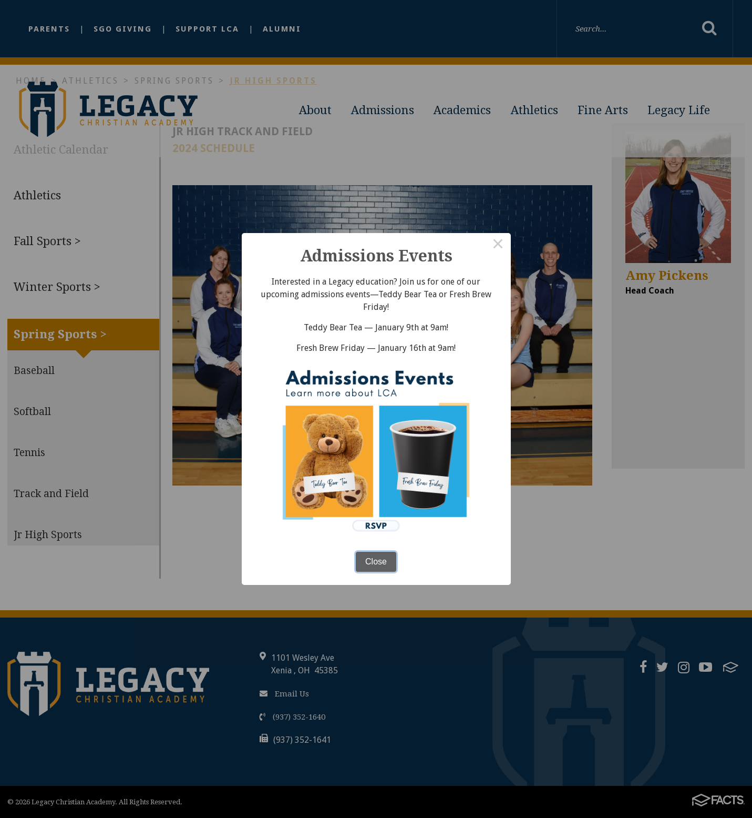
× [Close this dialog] (498, 245)
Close (376, 561)
